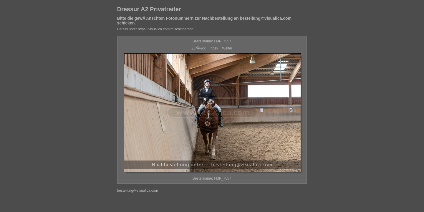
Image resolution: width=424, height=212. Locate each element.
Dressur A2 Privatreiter (149, 9)
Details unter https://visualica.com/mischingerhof (155, 29)
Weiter (227, 48)
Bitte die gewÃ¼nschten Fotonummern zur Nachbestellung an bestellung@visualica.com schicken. (204, 20)
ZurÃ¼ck (198, 48)
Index (214, 48)
